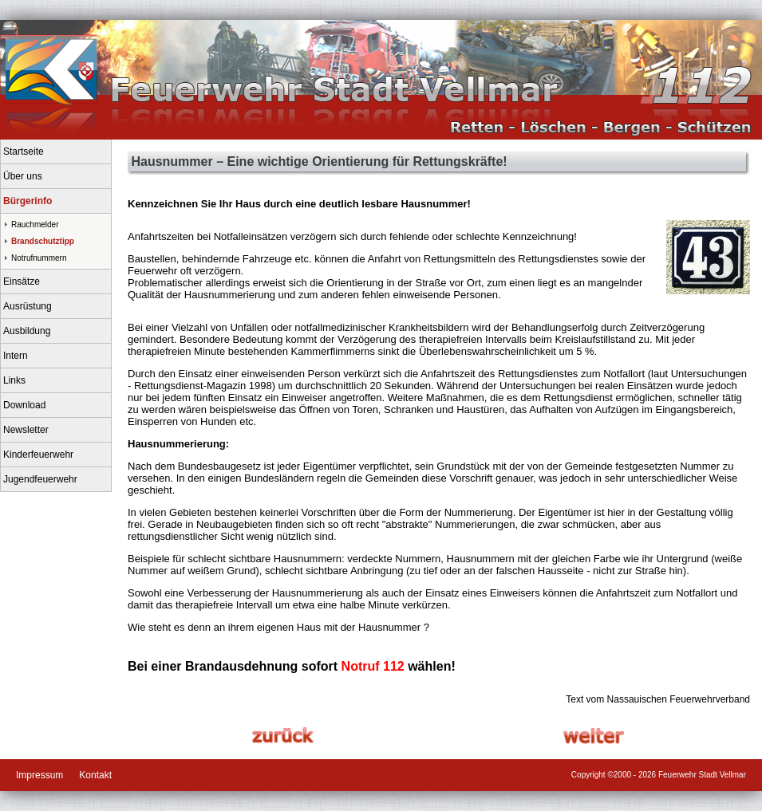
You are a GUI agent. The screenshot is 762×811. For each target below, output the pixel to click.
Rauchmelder (34, 224)
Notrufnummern (38, 258)
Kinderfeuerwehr (38, 454)
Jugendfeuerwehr (40, 479)
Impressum (39, 775)
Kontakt (95, 775)
